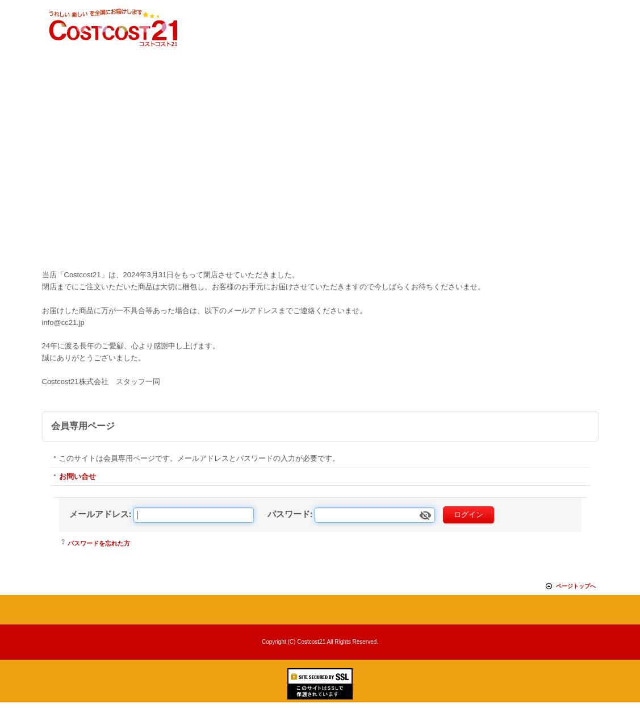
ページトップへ (576, 586)
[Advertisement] (320, 181)
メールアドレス (99, 514)
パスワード (288, 514)
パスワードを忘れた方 (99, 543)
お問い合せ (77, 476)
